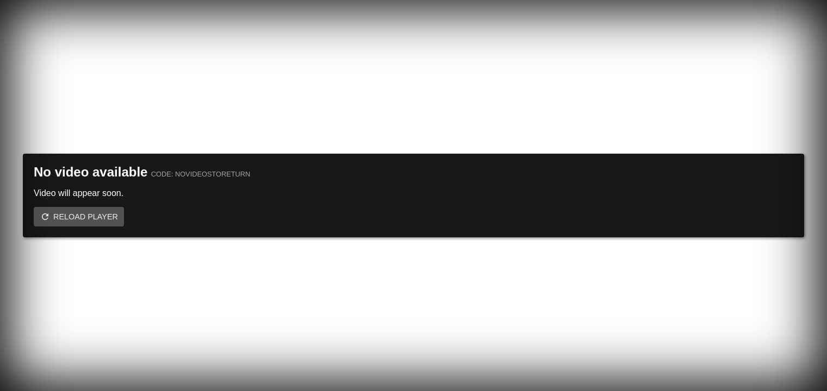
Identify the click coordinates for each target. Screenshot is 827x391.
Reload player (85, 216)
